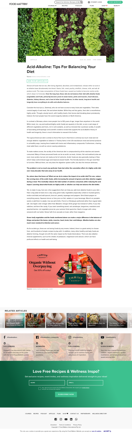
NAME (33, 382)
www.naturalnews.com (41, 76)
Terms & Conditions (65, 425)
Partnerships (85, 413)
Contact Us (74, 413)
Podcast (78, 6)
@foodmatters (12, 337)
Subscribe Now (66, 394)
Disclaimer (54, 425)
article (33, 60)
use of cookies (96, 431)
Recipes (65, 6)
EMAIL (71, 382)
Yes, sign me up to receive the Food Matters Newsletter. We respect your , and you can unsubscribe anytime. (66, 388)
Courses (51, 6)
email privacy (85, 387)
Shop (104, 6)
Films (92, 6)
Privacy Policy (77, 425)
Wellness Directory (99, 413)
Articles (52, 413)
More (116, 6)
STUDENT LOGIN (95, 2)
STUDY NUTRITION (115, 2)
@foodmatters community (49, 337)
